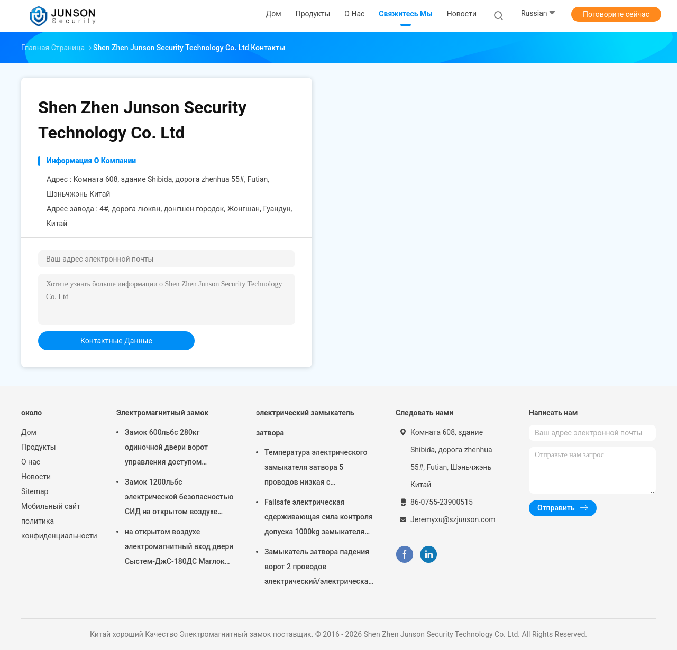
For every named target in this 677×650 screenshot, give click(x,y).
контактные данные (116, 341)
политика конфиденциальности (58, 528)
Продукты (38, 447)
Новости (36, 476)
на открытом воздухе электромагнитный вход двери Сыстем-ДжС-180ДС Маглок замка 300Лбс (179, 548)
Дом (28, 432)
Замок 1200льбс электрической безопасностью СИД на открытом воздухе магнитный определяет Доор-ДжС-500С (179, 498)
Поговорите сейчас (616, 14)
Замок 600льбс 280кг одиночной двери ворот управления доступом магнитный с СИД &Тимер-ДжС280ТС (171, 448)
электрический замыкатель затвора (305, 422)
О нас (30, 462)
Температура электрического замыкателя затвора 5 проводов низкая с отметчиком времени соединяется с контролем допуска (315, 468)
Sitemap (34, 491)
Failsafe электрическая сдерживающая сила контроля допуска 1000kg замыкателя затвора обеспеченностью (318, 518)
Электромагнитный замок (162, 412)
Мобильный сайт (50, 506)
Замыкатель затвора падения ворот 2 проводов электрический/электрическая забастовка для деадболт (318, 568)
